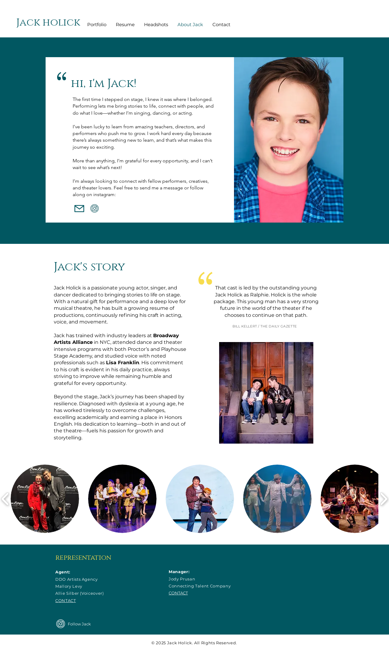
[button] (45, 499)
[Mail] (79, 208)
